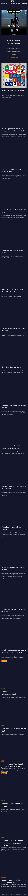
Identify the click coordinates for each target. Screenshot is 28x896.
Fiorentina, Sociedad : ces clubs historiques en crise (12, 290)
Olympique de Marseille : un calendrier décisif (11, 170)
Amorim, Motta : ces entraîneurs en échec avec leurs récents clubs (13, 651)
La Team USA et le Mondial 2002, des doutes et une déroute (12, 843)
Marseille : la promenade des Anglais (11, 528)
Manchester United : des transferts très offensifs (13, 487)
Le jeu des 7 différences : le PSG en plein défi (13, 568)
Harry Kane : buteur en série (11, 367)
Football (3, 688)
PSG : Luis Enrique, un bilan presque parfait (13, 211)
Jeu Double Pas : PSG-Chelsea (14, 42)
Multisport (4, 877)
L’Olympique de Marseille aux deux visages (13, 251)
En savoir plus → (14, 57)
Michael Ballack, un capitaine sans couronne (13, 329)
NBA (3, 725)
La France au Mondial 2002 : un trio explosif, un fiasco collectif (13, 447)
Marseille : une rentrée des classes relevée (13, 406)
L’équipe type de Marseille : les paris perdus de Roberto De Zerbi (12, 130)
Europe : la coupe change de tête (12, 90)
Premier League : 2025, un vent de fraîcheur (13, 610)
